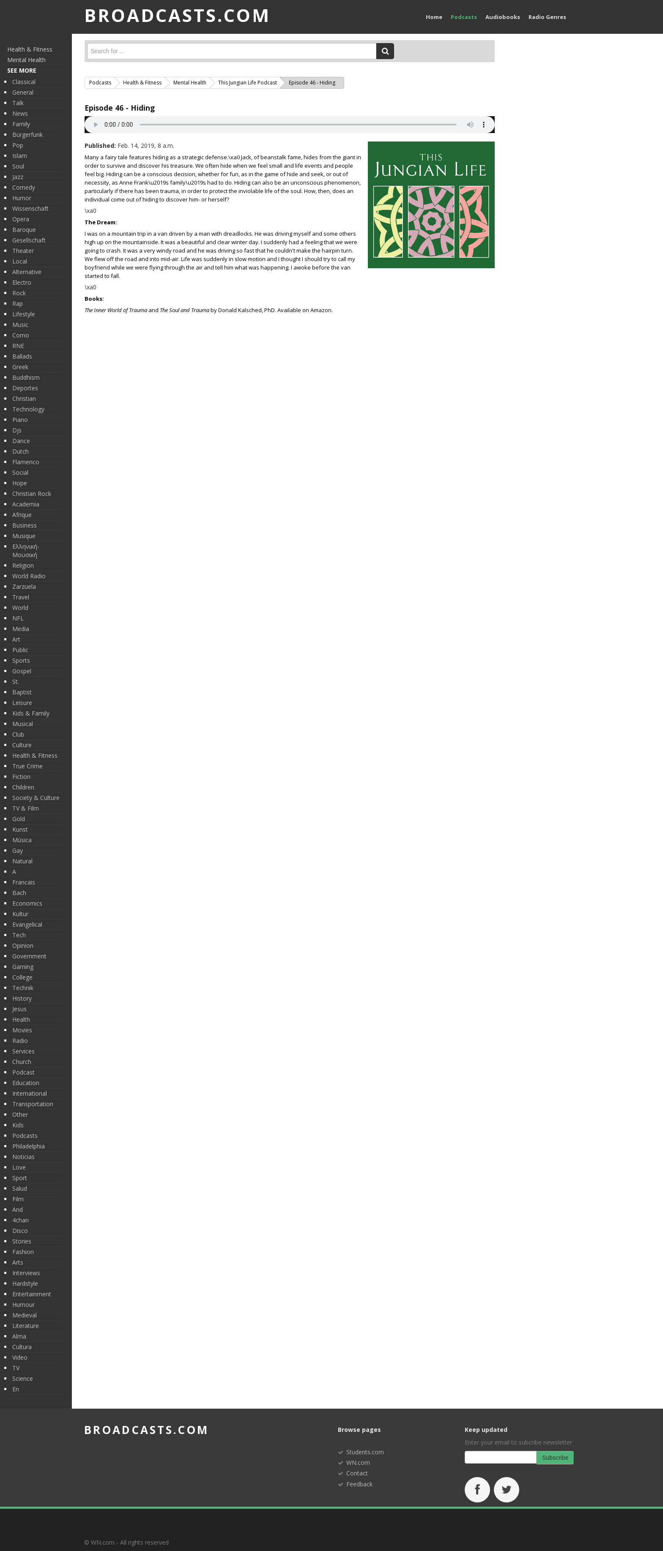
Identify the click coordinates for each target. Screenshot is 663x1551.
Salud (19, 1188)
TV (15, 1368)
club (18, 734)
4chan (20, 1220)
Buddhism (26, 377)
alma (19, 1336)
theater (23, 251)
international (29, 1093)
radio (20, 1041)
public (20, 650)
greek (20, 367)
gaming (22, 967)
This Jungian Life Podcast (247, 82)
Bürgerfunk (27, 135)
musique (24, 536)
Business (24, 525)
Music (20, 325)
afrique (22, 515)
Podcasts (464, 17)
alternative (26, 272)
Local (19, 261)
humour (23, 1305)
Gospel (21, 671)
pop (17, 145)
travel (20, 597)
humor (21, 198)
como (20, 335)
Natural (22, 861)
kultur (20, 914)
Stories (21, 1241)
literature (25, 1326)
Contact (357, 1473)
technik (22, 988)
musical (22, 724)
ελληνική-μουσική (25, 550)
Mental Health (26, 60)
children (23, 787)
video (19, 1357)
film (18, 1199)
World (20, 608)
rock (19, 293)
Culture (22, 745)
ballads (22, 356)
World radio (29, 576)
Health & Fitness (29, 49)
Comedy (23, 187)
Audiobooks (502, 17)
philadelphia (28, 1146)
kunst (20, 829)
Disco (20, 1231)
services (23, 1051)
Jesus (19, 1009)
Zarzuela (24, 586)
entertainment (31, 1294)
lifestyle (23, 314)
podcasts (25, 1136)
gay (17, 850)
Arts (17, 1262)
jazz (17, 177)
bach (19, 893)
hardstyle (25, 1283)
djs (17, 430)
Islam (19, 156)
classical (24, 82)
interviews (26, 1273)
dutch (20, 451)
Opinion (22, 945)
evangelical (27, 924)
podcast (23, 1072)
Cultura (22, 1347)
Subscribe (555, 1457)
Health (21, 1019)
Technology (28, 409)
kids (18, 1125)
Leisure (22, 703)
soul (18, 166)
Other (20, 1114)
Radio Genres (547, 17)
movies (22, 1030)
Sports (21, 660)
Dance (21, 441)
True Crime (27, 766)
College (22, 977)
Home (434, 17)
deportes (25, 388)
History (22, 998)
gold (18, 819)
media (20, 629)
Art (16, 639)
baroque (24, 230)
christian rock (31, 494)
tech (19, 935)
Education (25, 1083)
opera (20, 219)
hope (19, 483)
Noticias (23, 1157)
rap (17, 303)
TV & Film (25, 808)
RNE (18, 346)
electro (21, 282)
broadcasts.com (146, 1429)
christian (24, 399)
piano (20, 420)
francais (23, 882)
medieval (24, 1315)
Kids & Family (30, 713)
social (20, 472)
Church (21, 1062)
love (19, 1167)
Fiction (21, 777)
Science (22, 1378)
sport (19, 1178)
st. (15, 682)
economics (27, 903)
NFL (18, 618)
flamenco (25, 462)
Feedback (359, 1484)
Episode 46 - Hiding (120, 108)
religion (23, 565)
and (17, 1209)
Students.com (365, 1452)
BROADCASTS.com (177, 15)
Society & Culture (36, 798)
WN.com (358, 1462)
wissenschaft (30, 208)
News (20, 113)
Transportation (32, 1104)
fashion (23, 1252)
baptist (22, 692)
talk (18, 103)
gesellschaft (29, 240)
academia (25, 504)
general (22, 92)
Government (29, 956)
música (22, 840)
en (15, 1389)
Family (21, 124)
